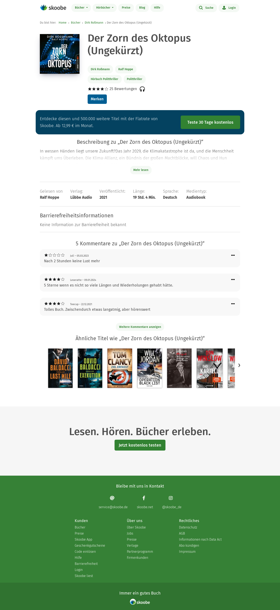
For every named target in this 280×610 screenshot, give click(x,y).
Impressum (187, 552)
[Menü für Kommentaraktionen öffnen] (233, 255)
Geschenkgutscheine (90, 546)
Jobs (130, 533)
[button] (239, 365)
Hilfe (157, 7)
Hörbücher (103, 7)
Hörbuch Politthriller (104, 79)
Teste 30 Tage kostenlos (210, 122)
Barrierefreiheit (86, 564)
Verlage (132, 546)
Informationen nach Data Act (200, 539)
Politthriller (134, 79)
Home (63, 22)
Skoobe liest (84, 576)
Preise (126, 7)
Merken (97, 99)
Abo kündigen (189, 546)
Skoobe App (83, 539)
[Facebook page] (145, 502)
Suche (206, 7)
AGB (182, 533)
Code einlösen (85, 552)
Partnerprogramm (140, 552)
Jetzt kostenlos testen (140, 445)
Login (229, 7)
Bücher (80, 7)
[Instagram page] (172, 502)
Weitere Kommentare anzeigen (140, 327)
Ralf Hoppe (125, 69)
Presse (132, 539)
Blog (142, 7)
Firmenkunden (137, 558)
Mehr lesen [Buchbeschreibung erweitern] (140, 170)
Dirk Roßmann (94, 22)
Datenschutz (188, 527)
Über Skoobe (136, 527)
